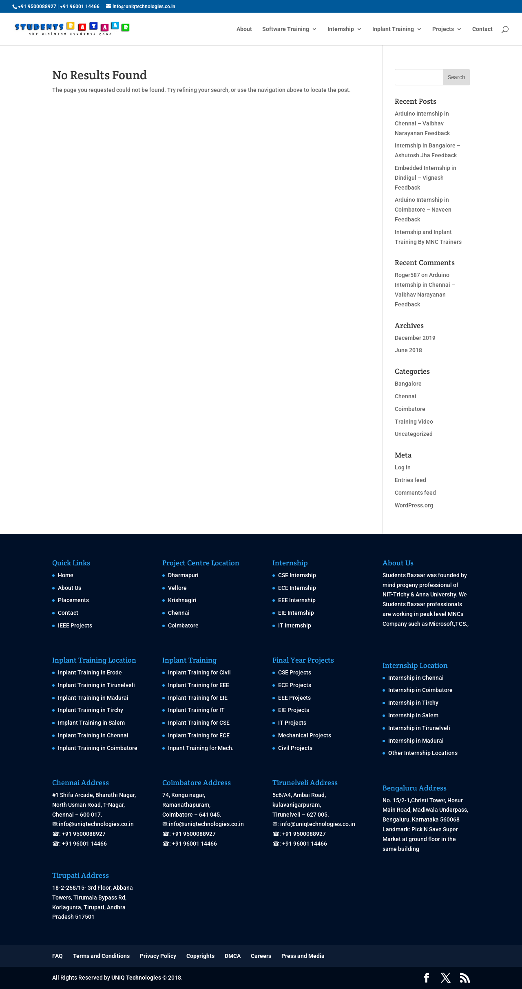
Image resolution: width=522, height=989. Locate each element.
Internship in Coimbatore (420, 690)
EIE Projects (293, 710)
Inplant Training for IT (196, 710)
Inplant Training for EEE (198, 685)
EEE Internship (297, 600)
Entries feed (410, 480)
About (244, 29)
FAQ (57, 956)
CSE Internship (297, 575)
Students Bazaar (404, 575)
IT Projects (292, 722)
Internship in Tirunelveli (419, 728)
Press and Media (303, 956)
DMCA (233, 956)
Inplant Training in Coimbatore (97, 748)
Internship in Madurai (416, 740)
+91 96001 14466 (80, 6)
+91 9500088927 (37, 6)
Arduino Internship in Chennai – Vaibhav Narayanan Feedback (422, 123)
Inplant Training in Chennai (93, 735)
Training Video (414, 421)
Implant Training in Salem (91, 722)
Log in (403, 467)
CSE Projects (294, 672)
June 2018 (408, 350)
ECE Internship (297, 588)
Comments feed (415, 492)
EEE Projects (294, 697)
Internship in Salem (413, 715)
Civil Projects (295, 748)
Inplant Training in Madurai (93, 697)
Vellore (177, 588)
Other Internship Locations (423, 753)
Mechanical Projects (304, 735)
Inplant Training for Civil (199, 672)
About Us (69, 588)
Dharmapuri (183, 575)
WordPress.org (414, 505)
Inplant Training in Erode (90, 672)
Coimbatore (410, 409)
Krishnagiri (182, 600)
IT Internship (294, 625)
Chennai (405, 396)
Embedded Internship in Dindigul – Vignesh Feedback (425, 178)
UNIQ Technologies (136, 977)
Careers (261, 956)
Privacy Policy (158, 956)
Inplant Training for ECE (199, 735)
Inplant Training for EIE (198, 697)
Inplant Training (393, 29)
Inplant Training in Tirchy (90, 710)
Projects (443, 29)
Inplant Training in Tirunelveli (96, 685)
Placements (73, 600)
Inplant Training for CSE (199, 722)
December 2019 (415, 338)
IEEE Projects (75, 625)
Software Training (285, 29)
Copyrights (200, 956)
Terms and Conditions (101, 956)
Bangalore (408, 383)
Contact (482, 29)
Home (65, 575)
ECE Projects (294, 685)
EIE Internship (296, 612)
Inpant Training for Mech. (201, 748)
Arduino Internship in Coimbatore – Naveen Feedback (423, 209)
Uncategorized (414, 434)
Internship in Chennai (416, 677)
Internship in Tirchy (413, 702)
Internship (340, 29)
